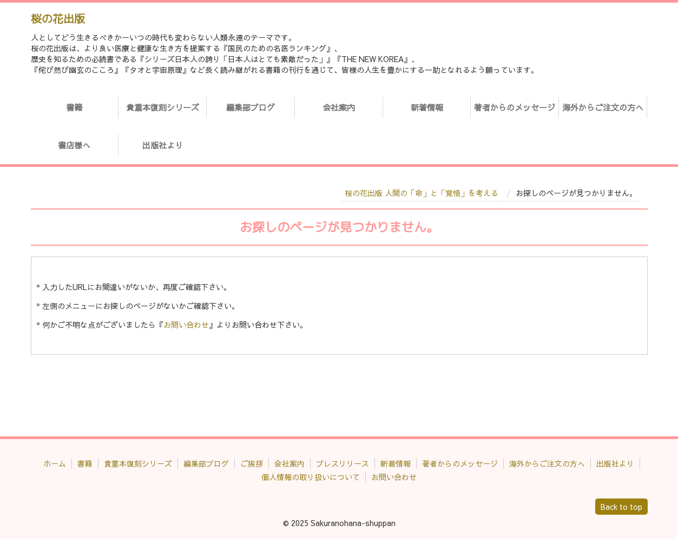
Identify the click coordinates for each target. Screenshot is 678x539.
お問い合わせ (186, 324)
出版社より (162, 145)
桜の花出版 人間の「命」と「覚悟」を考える (421, 192)
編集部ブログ (250, 107)
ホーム (54, 463)
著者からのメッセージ (514, 107)
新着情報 (427, 107)
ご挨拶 (251, 463)
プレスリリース (342, 463)
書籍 (74, 107)
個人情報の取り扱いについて (310, 476)
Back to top (621, 506)
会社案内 (338, 107)
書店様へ (74, 145)
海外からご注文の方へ (602, 107)
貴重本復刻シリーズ (162, 107)
